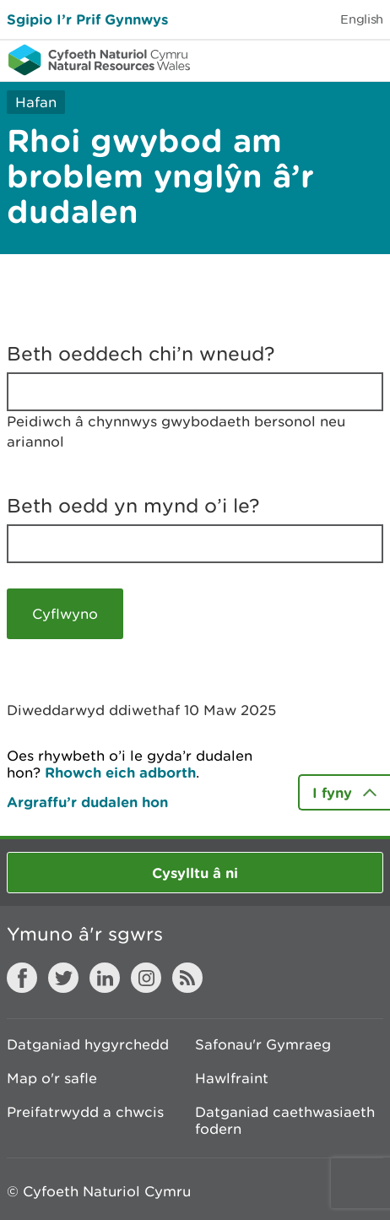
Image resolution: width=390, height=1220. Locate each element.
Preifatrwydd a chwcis (85, 1111)
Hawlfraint (231, 1078)
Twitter (63, 977)
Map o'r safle (52, 1078)
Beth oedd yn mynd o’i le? (133, 506)
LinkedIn (104, 977)
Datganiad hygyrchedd (88, 1044)
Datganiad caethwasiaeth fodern (285, 1120)
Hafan (36, 102)
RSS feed (187, 977)
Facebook (22, 977)
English (361, 19)
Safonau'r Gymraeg (263, 1044)
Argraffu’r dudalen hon (87, 802)
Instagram (146, 977)
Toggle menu (366, 59)
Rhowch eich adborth (120, 772)
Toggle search (319, 59)
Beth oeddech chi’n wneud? (141, 354)
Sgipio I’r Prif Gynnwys (87, 19)
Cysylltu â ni (195, 873)
